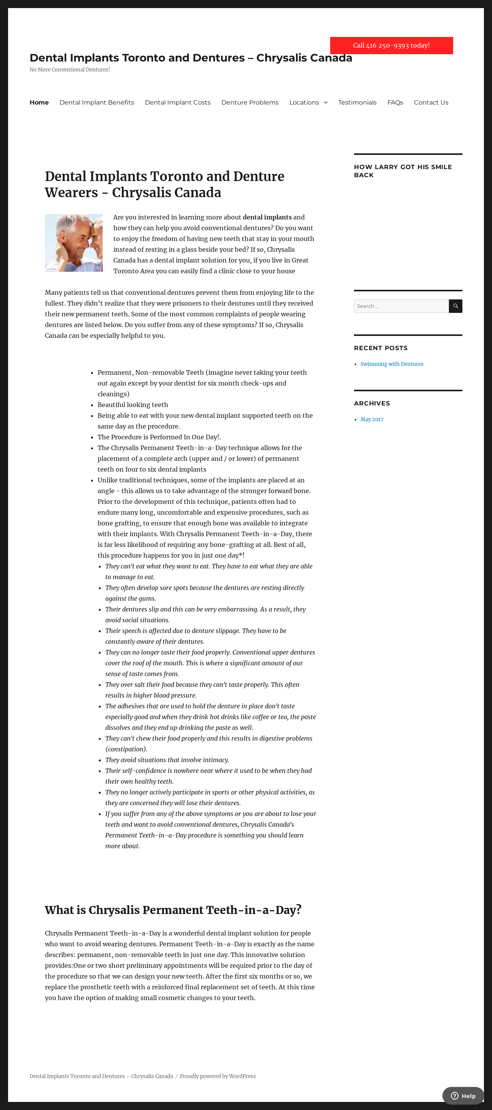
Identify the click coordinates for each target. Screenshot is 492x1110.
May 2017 (372, 419)
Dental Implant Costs (178, 102)
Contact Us (431, 102)
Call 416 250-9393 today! (391, 45)
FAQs (395, 102)
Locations (304, 102)
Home (39, 102)
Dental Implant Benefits (97, 102)
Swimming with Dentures (392, 364)
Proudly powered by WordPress (218, 1076)
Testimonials (357, 102)
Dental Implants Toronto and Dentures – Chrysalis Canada (191, 57)
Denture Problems (250, 102)
